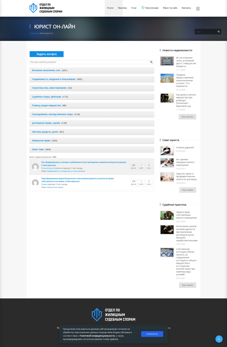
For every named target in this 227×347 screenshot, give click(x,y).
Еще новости (187, 117)
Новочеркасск (48, 165)
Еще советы (187, 190)
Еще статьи (187, 285)
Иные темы (38, 149)
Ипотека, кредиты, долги (45, 131)
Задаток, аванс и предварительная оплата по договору (186, 176)
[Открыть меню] (198, 9)
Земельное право (41, 140)
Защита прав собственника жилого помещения (186, 214)
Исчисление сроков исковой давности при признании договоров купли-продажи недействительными (187, 233)
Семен (44, 184)
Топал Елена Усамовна (51, 168)
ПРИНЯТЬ (152, 333)
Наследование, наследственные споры (52, 114)
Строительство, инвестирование (49, 87)
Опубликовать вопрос (46, 54)
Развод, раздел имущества (46, 105)
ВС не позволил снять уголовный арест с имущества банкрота (186, 62)
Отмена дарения (185, 147)
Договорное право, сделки (46, 122)
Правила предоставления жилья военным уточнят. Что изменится (184, 80)
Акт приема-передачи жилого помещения (185, 162)
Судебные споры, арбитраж (46, 96)
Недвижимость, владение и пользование (53, 79)
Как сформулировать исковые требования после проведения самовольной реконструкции (83, 162)
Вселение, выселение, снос (46, 70)
